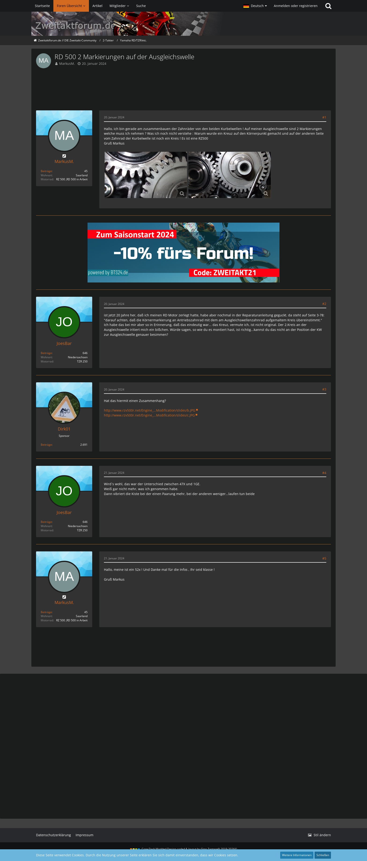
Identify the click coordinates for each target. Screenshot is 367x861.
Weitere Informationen (297, 855)
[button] (255, 6)
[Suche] (328, 6)
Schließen (322, 855)
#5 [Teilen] (324, 558)
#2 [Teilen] (324, 303)
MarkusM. (67, 63)
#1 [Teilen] (324, 117)
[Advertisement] (183, 89)
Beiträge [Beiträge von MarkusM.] (46, 171)
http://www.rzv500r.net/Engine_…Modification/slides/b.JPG (149, 410)
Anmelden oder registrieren (296, 6)
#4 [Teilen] (324, 472)
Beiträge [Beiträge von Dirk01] (46, 445)
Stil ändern (322, 835)
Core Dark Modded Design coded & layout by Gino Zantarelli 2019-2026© (189, 849)
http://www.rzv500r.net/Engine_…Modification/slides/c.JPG (149, 415)
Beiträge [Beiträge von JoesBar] (46, 353)
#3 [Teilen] (324, 389)
